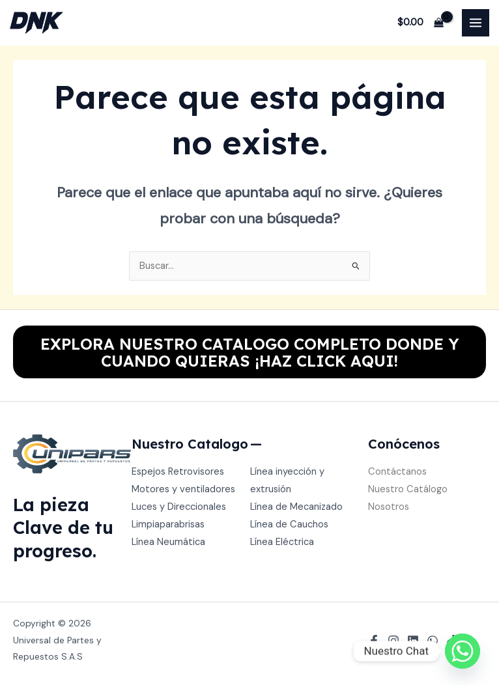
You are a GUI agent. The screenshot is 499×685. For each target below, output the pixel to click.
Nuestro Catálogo (408, 489)
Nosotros (388, 507)
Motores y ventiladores (183, 489)
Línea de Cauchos (289, 524)
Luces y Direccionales (179, 507)
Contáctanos (397, 472)
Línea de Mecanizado (296, 507)
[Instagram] (393, 641)
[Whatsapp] (462, 651)
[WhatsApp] (432, 641)
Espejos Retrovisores (178, 472)
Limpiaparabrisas (168, 524)
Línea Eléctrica (282, 542)
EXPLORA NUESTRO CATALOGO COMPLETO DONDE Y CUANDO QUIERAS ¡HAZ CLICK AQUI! (249, 352)
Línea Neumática (168, 542)
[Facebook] (374, 641)
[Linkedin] (413, 641)
